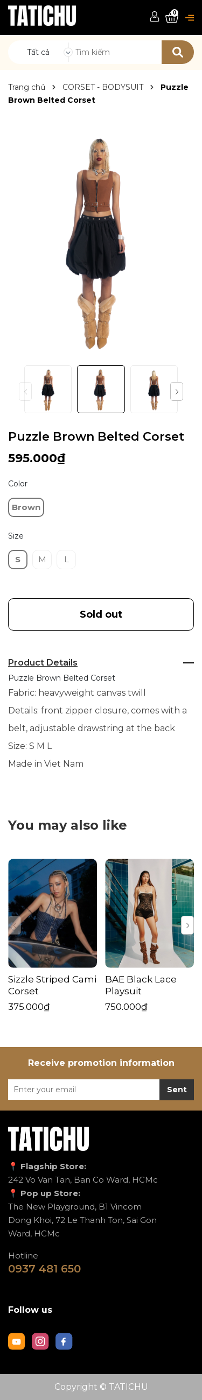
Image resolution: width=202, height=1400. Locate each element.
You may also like (67, 825)
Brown (26, 507)
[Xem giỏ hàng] (171, 17)
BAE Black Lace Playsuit (141, 985)
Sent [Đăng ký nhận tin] (177, 1089)
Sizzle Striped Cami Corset (52, 985)
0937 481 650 (44, 1268)
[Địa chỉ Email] (101, 1089)
